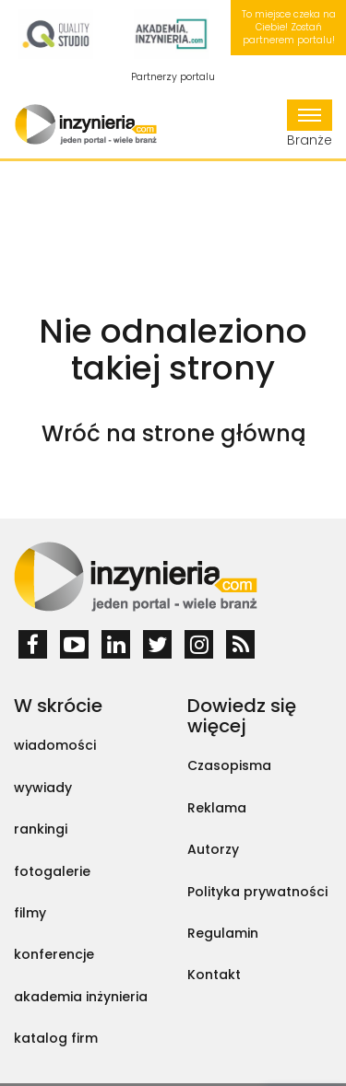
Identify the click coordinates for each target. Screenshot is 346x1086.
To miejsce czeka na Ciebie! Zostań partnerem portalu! (289, 27)
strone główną (223, 433)
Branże (309, 124)
